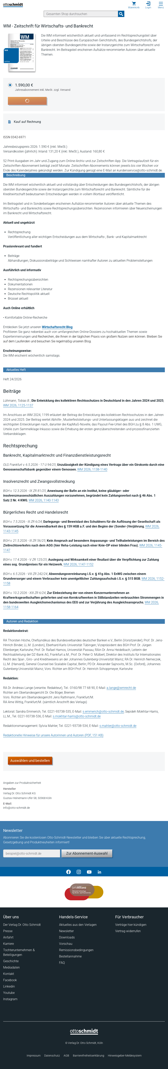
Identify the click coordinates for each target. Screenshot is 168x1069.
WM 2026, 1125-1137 (18, 405)
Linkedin (9, 986)
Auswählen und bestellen (30, 760)
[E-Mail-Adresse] (31, 853)
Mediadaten (11, 967)
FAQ (62, 963)
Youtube (9, 993)
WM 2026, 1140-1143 (44, 500)
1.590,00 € (42, 87)
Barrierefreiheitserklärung (88, 1055)
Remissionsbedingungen (76, 950)
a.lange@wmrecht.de (121, 688)
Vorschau (65, 944)
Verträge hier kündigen (130, 925)
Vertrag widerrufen (128, 931)
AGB (66, 1055)
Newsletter (66, 931)
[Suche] (81, 14)
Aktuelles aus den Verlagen (78, 925)
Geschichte (11, 961)
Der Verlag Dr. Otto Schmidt (22, 925)
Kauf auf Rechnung (27, 122)
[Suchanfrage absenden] (121, 14)
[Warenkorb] (134, 5)
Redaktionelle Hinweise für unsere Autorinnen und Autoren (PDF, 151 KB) (53, 735)
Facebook (10, 980)
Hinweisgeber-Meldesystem (125, 1055)
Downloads (67, 937)
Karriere (8, 944)
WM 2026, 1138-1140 (92, 469)
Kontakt (8, 974)
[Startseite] (84, 1033)
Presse (7, 931)
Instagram (10, 999)
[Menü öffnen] (161, 4)
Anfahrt (8, 937)
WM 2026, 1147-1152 (78, 564)
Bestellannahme (70, 956)
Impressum (34, 1055)
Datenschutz (52, 1055)
